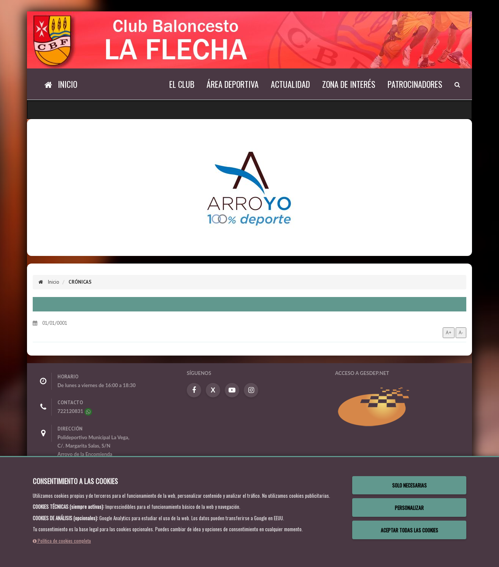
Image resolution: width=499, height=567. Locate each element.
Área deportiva (233, 84)
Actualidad (290, 84)
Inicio (48, 282)
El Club (181, 84)
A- (461, 332)
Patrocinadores (415, 84)
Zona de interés (348, 84)
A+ (448, 332)
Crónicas (80, 282)
